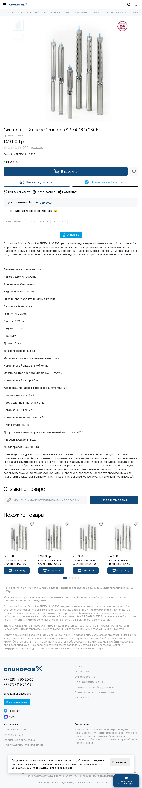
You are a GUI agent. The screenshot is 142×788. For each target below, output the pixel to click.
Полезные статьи (15, 729)
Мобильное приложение (19, 740)
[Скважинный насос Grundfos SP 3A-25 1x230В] (53, 536)
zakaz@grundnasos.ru (17, 693)
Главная (8, 12)
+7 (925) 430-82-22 (18, 679)
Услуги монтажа (14, 734)
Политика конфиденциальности (24, 745)
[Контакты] (136, 4)
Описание (71, 234)
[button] (65, 578)
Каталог (21, 12)
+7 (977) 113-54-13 (17, 684)
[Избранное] (133, 171)
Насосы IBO (82, 697)
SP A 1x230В (81, 12)
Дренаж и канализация (89, 682)
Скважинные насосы (60, 12)
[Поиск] (129, 4)
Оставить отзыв (114, 500)
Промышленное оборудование (94, 687)
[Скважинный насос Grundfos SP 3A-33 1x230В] (122, 536)
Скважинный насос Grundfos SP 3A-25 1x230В (50, 562)
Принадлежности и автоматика (94, 692)
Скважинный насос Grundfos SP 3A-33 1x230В (119, 562)
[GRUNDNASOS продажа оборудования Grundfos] (18, 4)
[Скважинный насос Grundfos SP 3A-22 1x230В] (19, 536)
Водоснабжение (37, 12)
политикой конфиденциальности (52, 767)
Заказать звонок (16, 702)
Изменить (46, 202)
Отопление (82, 671)
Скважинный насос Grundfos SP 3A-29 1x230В (84, 562)
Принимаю (119, 762)
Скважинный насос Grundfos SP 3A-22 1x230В (15, 562)
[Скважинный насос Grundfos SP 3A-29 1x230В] (88, 536)
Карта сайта (100, 782)
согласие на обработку (26, 764)
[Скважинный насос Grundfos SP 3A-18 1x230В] (77, 71)
